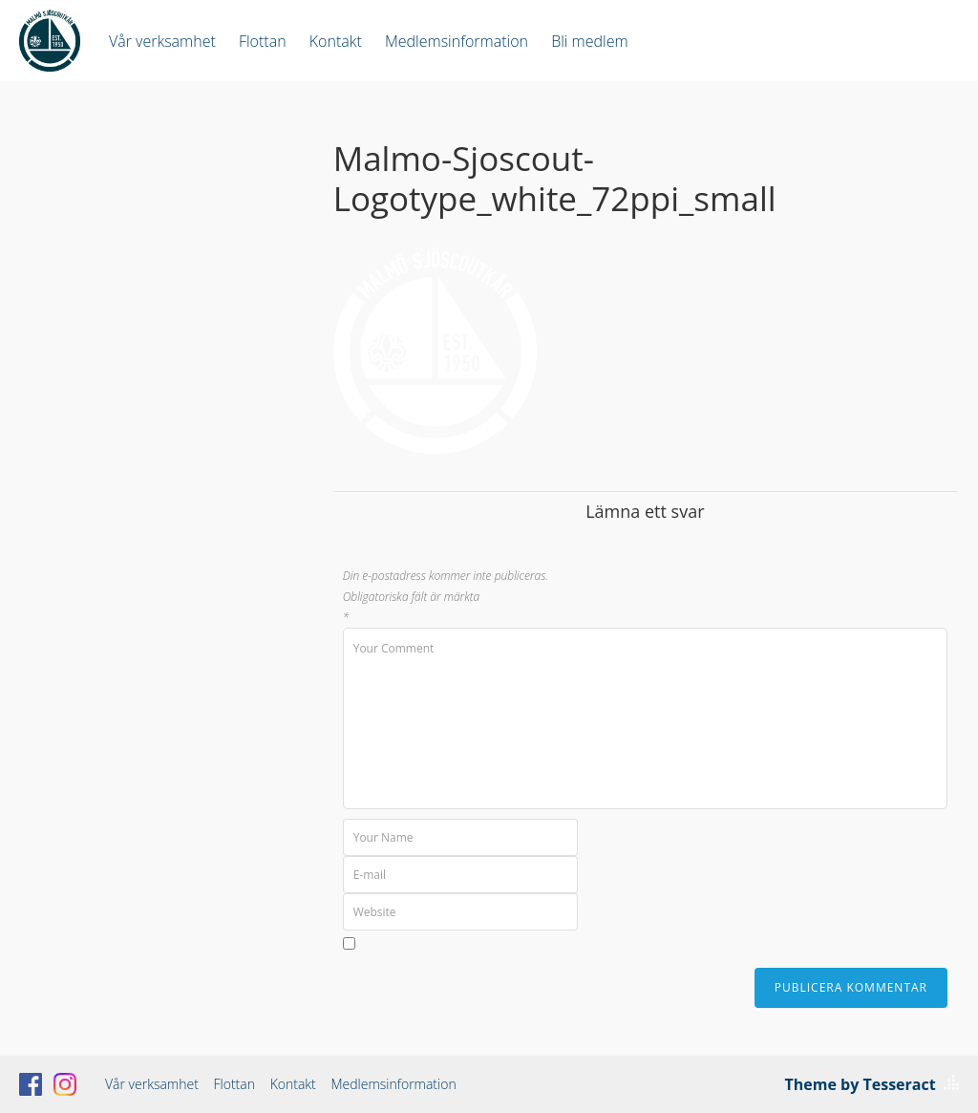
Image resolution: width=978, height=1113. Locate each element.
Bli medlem (589, 41)
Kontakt (335, 41)
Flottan (263, 41)
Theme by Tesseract (860, 1084)
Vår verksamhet (162, 41)
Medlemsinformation (456, 41)
